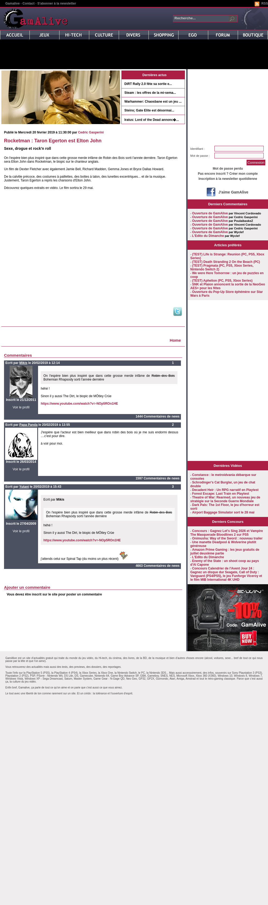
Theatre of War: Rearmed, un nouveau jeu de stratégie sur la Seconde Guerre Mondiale (225, 499)
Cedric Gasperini (91, 132)
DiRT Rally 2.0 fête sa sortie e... (148, 84)
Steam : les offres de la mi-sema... (150, 93)
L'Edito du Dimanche (208, 236)
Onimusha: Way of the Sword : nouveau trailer (227, 538)
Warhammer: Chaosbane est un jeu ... (153, 101)
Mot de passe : (200, 155)
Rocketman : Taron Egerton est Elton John (53, 140)
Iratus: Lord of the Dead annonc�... (151, 120)
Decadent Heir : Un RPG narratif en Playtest (225, 490)
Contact (29, 3)
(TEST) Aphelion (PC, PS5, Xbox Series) (222, 280)
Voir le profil (21, 407)
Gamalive (12, 3)
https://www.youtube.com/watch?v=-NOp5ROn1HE (79, 403)
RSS (264, 3)
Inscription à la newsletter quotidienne (228, 179)
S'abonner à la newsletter (56, 3)
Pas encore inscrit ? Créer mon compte (228, 174)
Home (175, 340)
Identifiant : (197, 148)
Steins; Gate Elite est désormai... (149, 110)
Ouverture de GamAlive (210, 213)
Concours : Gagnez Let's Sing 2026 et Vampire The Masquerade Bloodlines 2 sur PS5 (226, 533)
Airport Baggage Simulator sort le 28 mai (223, 512)
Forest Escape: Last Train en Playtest (220, 494)
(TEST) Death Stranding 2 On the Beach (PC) (226, 262)
